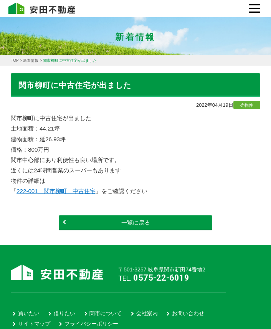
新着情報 (30, 60)
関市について (105, 313)
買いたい (29, 313)
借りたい (64, 313)
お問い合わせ (188, 313)
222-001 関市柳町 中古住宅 (56, 191)
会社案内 (147, 313)
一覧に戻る (106, 222)
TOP (14, 60)
